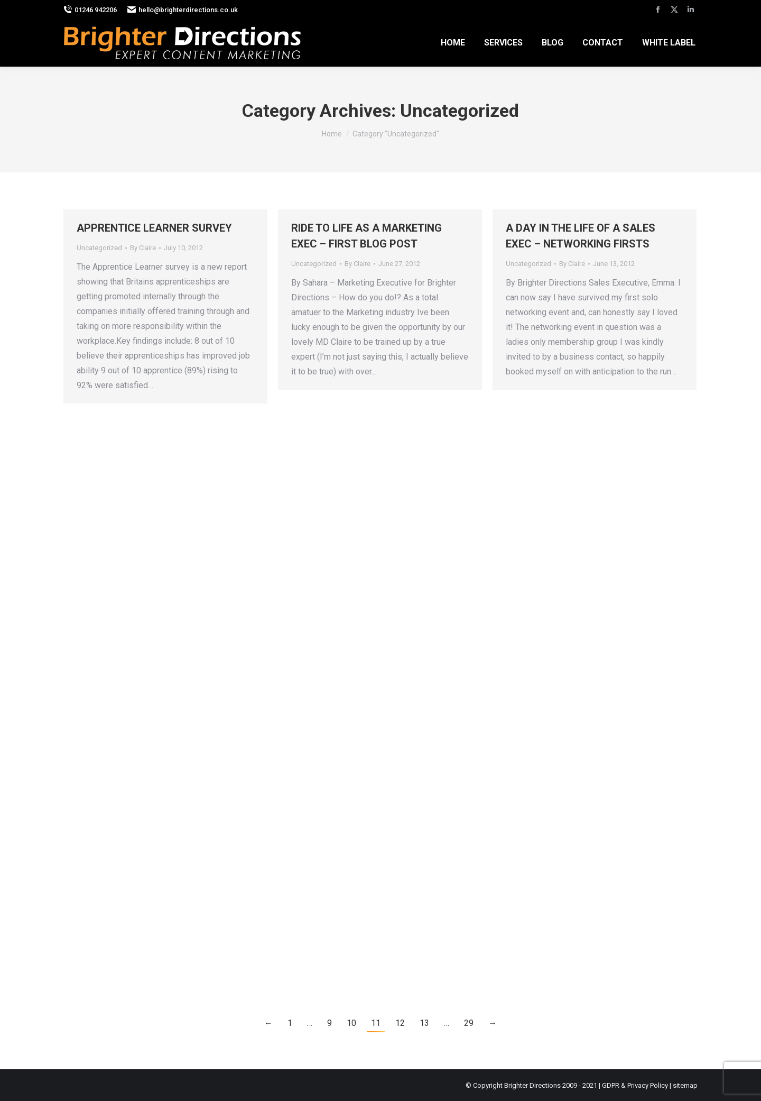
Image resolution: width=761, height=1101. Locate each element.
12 (400, 1023)
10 (351, 1023)
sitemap (685, 1085)
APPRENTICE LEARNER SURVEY (154, 228)
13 (424, 1023)
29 (469, 1023)
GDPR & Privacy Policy (635, 1085)
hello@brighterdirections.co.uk (182, 10)
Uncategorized (99, 248)
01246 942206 (90, 10)
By (143, 248)
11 (375, 1023)
